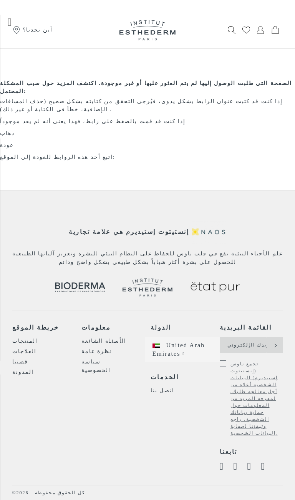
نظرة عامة (96, 351)
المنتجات (25, 341)
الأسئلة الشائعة (104, 341)
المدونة (23, 372)
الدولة (161, 327)
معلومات (96, 327)
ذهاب (7, 133)
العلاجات (24, 351)
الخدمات (165, 377)
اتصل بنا (163, 390)
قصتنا (20, 362)
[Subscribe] (275, 345)
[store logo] (147, 30)
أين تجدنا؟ (32, 30)
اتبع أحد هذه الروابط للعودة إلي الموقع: (57, 157)
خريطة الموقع (35, 327)
